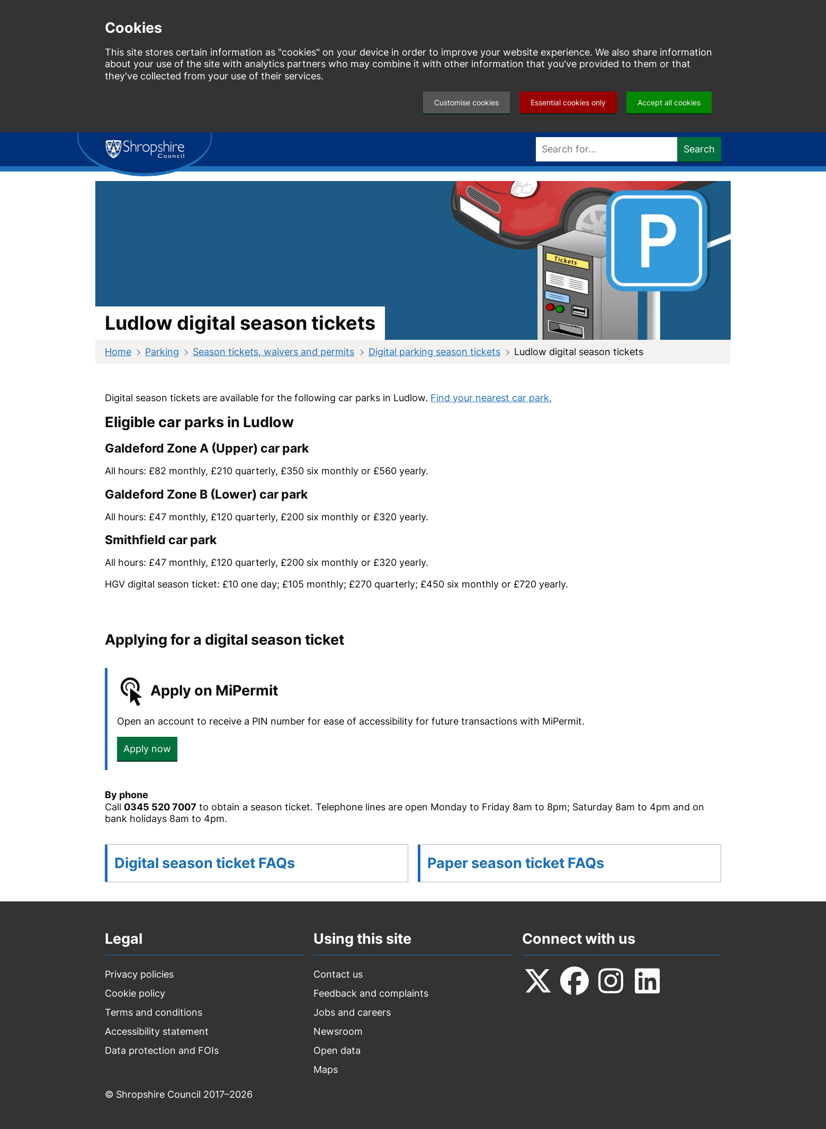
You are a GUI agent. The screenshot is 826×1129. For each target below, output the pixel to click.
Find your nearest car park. (491, 397)
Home (118, 351)
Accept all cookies (669, 102)
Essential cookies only (568, 102)
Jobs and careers (352, 1012)
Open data (337, 1050)
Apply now (147, 748)
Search (699, 149)
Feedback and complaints (370, 993)
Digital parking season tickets (434, 351)
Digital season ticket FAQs (204, 863)
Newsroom (338, 1031)
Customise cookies (466, 102)
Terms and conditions (153, 1012)
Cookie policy (135, 993)
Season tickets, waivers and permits (273, 351)
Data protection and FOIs (162, 1050)
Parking (162, 351)
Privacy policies (139, 974)
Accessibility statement (157, 1031)
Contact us (338, 974)
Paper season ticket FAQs (515, 863)
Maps (325, 1069)
